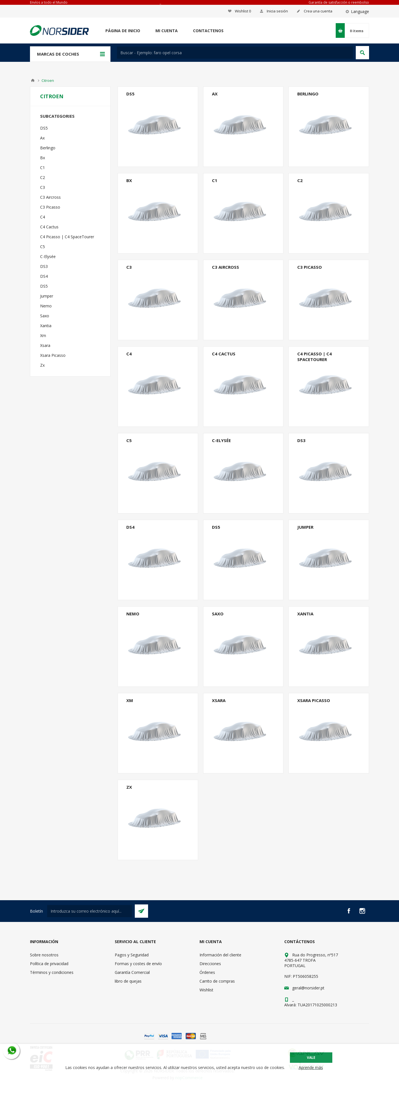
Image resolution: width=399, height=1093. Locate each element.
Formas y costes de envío (138, 963)
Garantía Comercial (132, 972)
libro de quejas (128, 981)
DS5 (130, 94)
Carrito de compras (217, 981)
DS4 (130, 527)
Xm (129, 700)
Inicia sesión (277, 11)
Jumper (305, 527)
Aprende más (311, 1067)
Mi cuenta (166, 30)
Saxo (218, 614)
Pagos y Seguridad (132, 955)
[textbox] (235, 53)
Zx (129, 787)
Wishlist (206, 990)
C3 (129, 267)
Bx (129, 180)
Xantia (305, 614)
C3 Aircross (225, 267)
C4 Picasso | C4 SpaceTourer (314, 356)
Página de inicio (122, 30)
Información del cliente (220, 955)
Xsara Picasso (313, 700)
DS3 (301, 440)
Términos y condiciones (51, 972)
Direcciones (210, 963)
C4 (129, 354)
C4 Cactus (223, 354)
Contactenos (208, 30)
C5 (129, 440)
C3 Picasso (309, 267)
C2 (300, 180)
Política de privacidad (49, 963)
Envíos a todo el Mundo (49, 2)
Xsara (218, 700)
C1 (214, 180)
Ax (215, 94)
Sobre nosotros (44, 955)
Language (360, 11)
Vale (311, 1057)
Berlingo (307, 94)
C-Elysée (221, 440)
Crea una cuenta (318, 11)
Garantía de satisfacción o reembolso (339, 2)
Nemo (132, 614)
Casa (33, 80)
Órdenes (207, 972)
